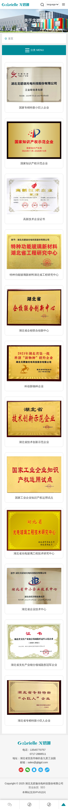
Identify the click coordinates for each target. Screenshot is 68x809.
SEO (42, 787)
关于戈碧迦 (34, 20)
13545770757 (38, 749)
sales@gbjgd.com (38, 762)
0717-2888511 (38, 753)
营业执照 (33, 787)
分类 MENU (34, 50)
